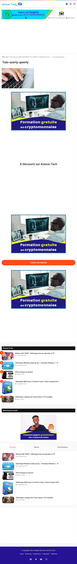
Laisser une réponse (38, 263)
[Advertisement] (38, 37)
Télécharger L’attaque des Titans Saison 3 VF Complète (33, 397)
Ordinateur (54, 554)
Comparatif (45, 554)
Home (22, 554)
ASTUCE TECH (50, 550)
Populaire (12, 447)
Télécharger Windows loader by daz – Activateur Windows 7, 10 (36, 363)
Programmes (37, 554)
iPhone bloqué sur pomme (24, 372)
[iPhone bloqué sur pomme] (8, 375)
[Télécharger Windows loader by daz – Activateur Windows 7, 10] (8, 365)
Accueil (5, 57)
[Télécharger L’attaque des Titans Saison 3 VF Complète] (8, 399)
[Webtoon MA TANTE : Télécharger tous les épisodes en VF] (8, 356)
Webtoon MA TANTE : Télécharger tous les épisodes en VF (34, 353)
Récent (36, 447)
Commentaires (62, 447)
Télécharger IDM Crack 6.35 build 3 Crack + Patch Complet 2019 (37, 381)
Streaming (28, 554)
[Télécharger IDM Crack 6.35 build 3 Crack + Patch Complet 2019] (8, 387)
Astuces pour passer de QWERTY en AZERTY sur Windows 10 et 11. (31, 57)
